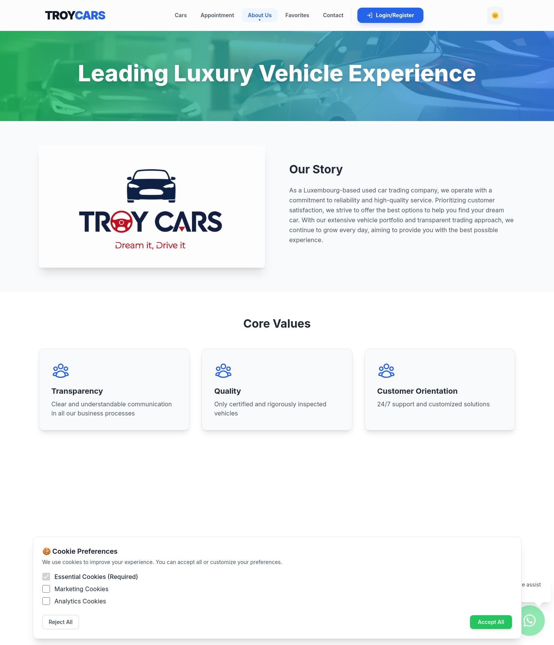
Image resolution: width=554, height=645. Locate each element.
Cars (181, 15)
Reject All (61, 622)
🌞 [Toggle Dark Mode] (495, 15)
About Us (259, 16)
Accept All (491, 622)
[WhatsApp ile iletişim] (529, 620)
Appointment (217, 15)
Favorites (297, 15)
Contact (333, 15)
